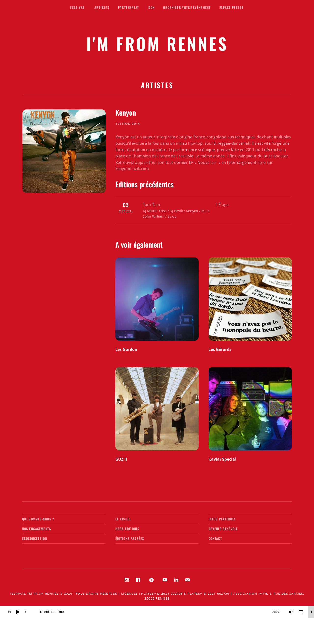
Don (151, 7)
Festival (77, 7)
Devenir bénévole (223, 528)
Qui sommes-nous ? (38, 518)
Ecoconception (34, 538)
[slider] (162, 612)
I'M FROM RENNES (157, 43)
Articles (101, 7)
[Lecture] (18, 612)
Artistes (157, 85)
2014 (136, 123)
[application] (157, 612)
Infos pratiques (222, 518)
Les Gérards (220, 349)
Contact (215, 538)
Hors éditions (127, 528)
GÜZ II (121, 459)
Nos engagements (36, 528)
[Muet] (291, 612)
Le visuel (123, 518)
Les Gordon (126, 349)
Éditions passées (129, 538)
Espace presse (231, 7)
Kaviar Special (222, 459)
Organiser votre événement (187, 7)
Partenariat (128, 7)
